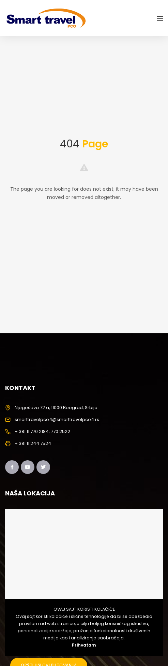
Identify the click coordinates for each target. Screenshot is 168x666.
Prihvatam (84, 645)
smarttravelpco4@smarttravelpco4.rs (57, 419)
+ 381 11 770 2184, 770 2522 (42, 431)
